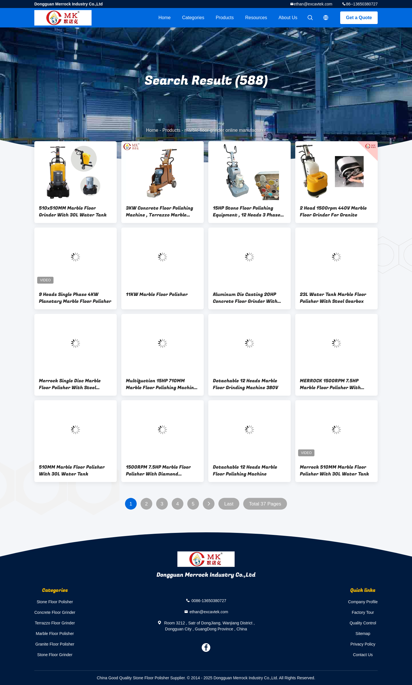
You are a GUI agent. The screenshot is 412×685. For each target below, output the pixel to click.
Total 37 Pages (265, 504)
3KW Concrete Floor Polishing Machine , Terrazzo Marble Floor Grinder (159, 211)
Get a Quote (359, 17)
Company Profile (363, 602)
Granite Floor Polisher (54, 644)
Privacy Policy (362, 644)
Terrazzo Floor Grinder (55, 623)
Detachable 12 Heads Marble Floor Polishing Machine (245, 470)
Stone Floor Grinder (54, 654)
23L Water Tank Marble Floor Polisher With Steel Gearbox (333, 298)
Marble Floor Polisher (55, 633)
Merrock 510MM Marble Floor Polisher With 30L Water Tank (334, 470)
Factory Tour (363, 612)
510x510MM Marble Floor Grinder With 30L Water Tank (73, 211)
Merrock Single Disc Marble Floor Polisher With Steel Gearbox (70, 384)
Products (225, 17)
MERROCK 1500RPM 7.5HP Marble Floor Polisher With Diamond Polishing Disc (330, 384)
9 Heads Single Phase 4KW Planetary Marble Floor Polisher (75, 298)
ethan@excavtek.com (313, 4)
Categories (193, 17)
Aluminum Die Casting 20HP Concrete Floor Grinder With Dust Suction (245, 298)
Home (165, 17)
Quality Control (363, 623)
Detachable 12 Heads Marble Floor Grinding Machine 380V (245, 384)
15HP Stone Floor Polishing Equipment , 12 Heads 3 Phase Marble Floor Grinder (246, 211)
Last (228, 504)
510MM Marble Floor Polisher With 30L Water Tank (72, 470)
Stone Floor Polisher (55, 602)
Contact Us (363, 654)
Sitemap (363, 633)
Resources (256, 17)
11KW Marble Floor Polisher (157, 294)
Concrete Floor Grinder (54, 612)
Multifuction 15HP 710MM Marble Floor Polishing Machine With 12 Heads (161, 384)
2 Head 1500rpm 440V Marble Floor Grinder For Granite (333, 211)
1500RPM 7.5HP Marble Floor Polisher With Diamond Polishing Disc (158, 470)
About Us (288, 17)
